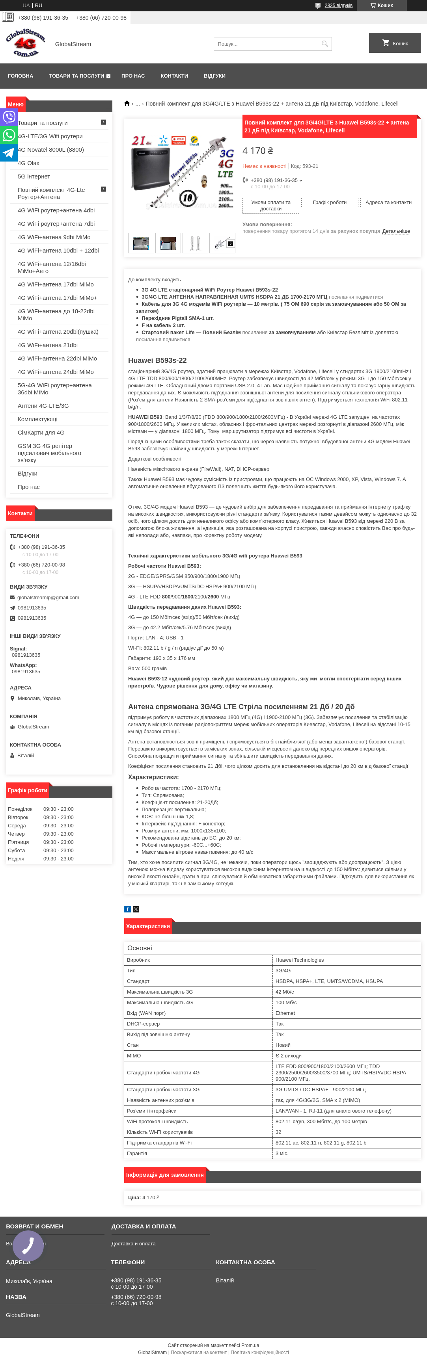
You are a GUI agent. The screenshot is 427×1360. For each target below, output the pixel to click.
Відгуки (215, 76)
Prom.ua (250, 1345)
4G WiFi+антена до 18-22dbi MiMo (56, 314)
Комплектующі (38, 419)
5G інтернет (34, 176)
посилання (254, 332)
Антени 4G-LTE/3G (43, 405)
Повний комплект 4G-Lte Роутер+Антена (51, 193)
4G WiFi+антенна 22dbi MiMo (57, 358)
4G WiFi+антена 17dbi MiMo (56, 284)
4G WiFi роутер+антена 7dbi (56, 223)
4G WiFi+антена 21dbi (48, 345)
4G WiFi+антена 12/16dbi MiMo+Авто (52, 267)
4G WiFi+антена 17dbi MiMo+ (57, 297)
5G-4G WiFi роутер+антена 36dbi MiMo (55, 389)
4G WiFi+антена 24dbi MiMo (56, 371)
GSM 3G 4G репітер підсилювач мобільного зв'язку (49, 452)
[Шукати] (325, 44)
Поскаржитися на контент (199, 1352)
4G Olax (28, 163)
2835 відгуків (339, 5)
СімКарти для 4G (41, 432)
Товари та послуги (76, 76)
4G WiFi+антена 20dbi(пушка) (58, 331)
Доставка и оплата (134, 1244)
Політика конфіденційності (260, 1352)
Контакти (174, 76)
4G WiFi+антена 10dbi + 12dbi (58, 250)
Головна (20, 76)
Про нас (133, 76)
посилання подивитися (356, 297)
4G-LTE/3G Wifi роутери (50, 136)
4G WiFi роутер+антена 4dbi (56, 210)
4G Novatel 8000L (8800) (51, 149)
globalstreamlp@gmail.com (48, 597)
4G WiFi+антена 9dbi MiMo (54, 237)
